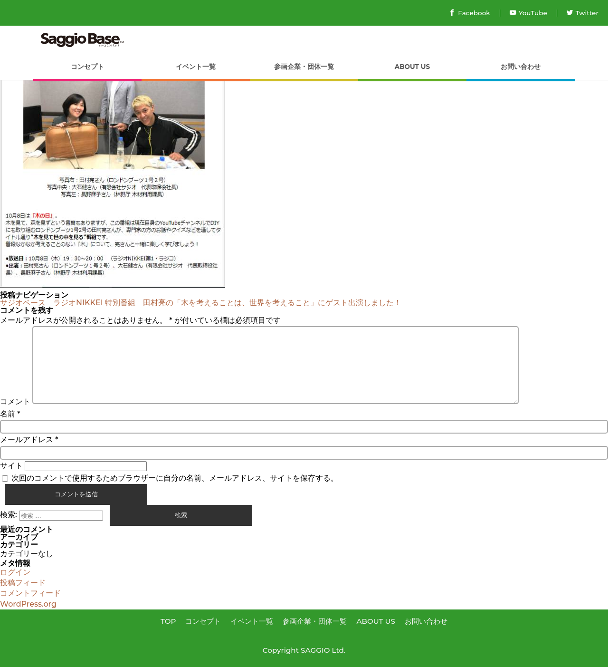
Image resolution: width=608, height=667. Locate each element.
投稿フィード (23, 582)
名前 (10, 413)
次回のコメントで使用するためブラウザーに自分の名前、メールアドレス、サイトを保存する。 (174, 478)
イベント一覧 (196, 66)
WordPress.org (28, 604)
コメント (15, 401)
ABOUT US (412, 66)
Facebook (469, 13)
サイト (11, 465)
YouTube (528, 13)
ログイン (15, 572)
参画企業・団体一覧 (304, 66)
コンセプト (87, 66)
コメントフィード (30, 593)
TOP (168, 621)
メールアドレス (29, 439)
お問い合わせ (521, 66)
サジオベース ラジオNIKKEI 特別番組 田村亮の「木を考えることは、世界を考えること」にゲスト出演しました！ (204, 302)
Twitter (582, 13)
